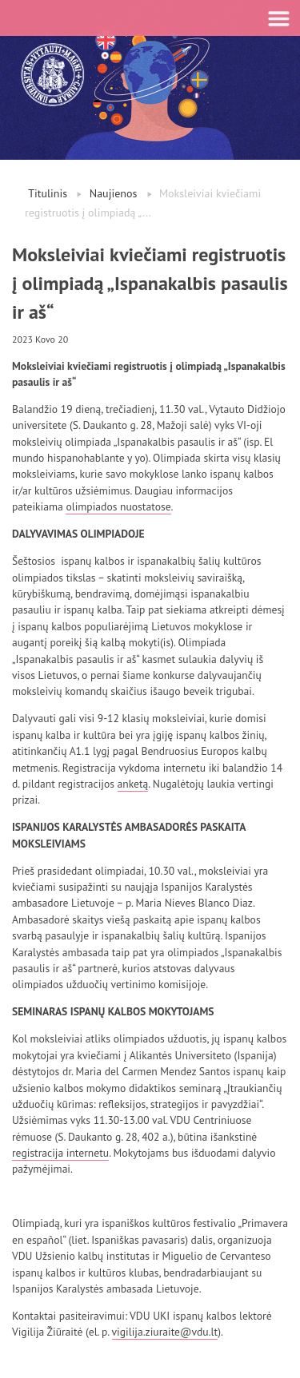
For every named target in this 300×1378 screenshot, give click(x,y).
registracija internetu (60, 1153)
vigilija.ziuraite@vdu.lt (165, 1331)
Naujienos (114, 193)
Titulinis (47, 193)
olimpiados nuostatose (118, 506)
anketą (133, 783)
